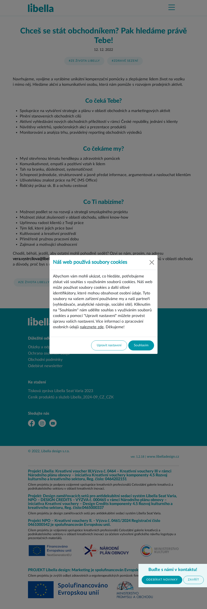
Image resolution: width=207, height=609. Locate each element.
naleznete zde (92, 327)
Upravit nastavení (109, 345)
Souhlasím (141, 345)
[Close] (152, 262)
